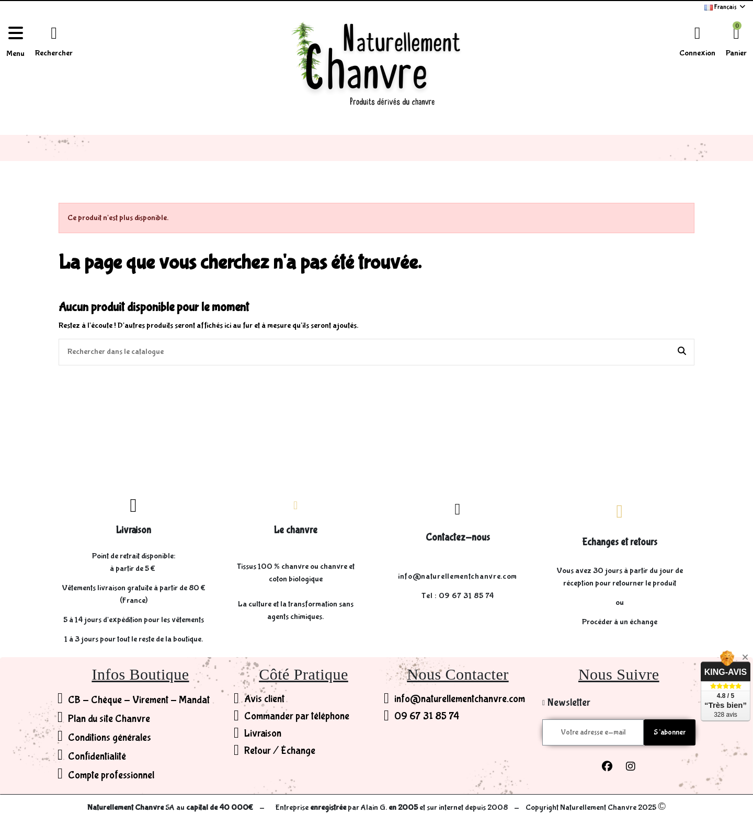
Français (725, 7)
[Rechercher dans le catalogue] (681, 352)
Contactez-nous (458, 537)
